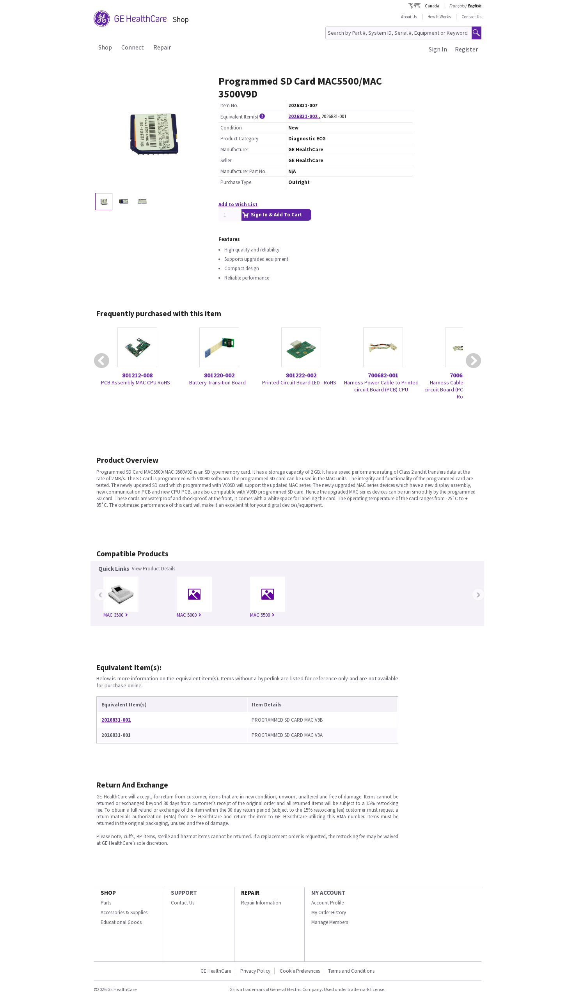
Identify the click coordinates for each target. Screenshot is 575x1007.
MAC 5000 (189, 615)
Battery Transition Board (217, 382)
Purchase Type (235, 182)
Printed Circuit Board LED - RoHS (299, 382)
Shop (105, 47)
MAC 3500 (115, 615)
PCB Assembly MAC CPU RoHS (135, 382)
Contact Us (471, 16)
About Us (409, 16)
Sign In (438, 49)
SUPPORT (184, 892)
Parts (106, 902)
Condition (231, 127)
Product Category (239, 138)
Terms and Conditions (351, 971)
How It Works (439, 16)
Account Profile (327, 902)
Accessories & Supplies (124, 912)
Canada (432, 6)
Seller (225, 160)
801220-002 (219, 375)
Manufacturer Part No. (243, 171)
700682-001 (383, 375)
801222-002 (301, 375)
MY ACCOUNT (328, 892)
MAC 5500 (262, 615)
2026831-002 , (304, 116)
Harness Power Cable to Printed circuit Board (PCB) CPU (381, 386)
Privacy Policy (255, 971)
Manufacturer (234, 149)
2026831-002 (116, 720)
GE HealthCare (216, 971)
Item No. (229, 105)
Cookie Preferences (300, 971)
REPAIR (250, 892)
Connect (132, 47)
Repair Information (261, 902)
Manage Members (329, 922)
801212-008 (137, 375)
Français (457, 6)
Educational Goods (121, 922)
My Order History (328, 912)
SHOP (108, 892)
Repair (162, 47)
